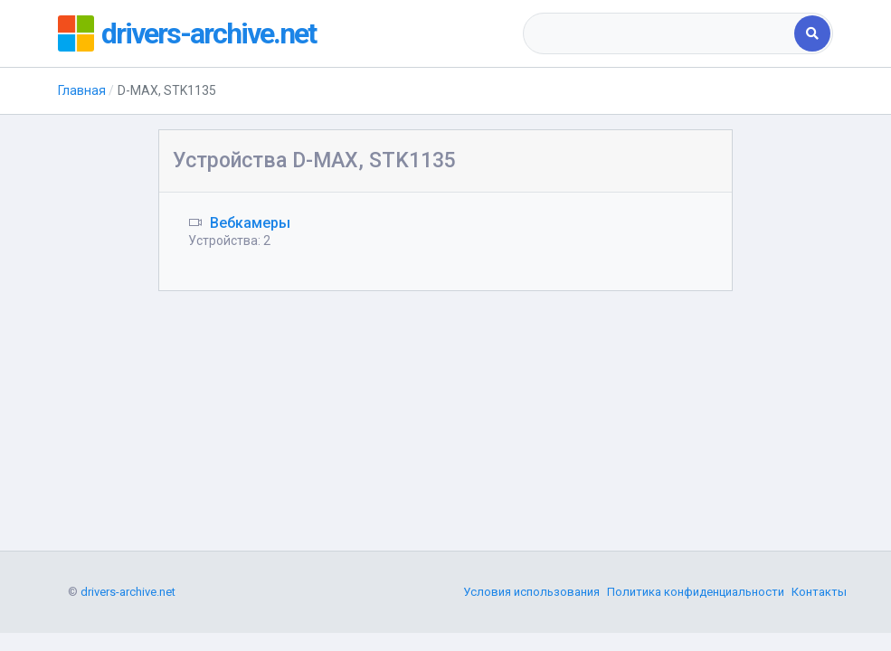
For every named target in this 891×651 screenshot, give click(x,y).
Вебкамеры (250, 222)
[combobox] (660, 33)
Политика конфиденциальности (695, 592)
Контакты (819, 592)
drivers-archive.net (208, 33)
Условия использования (531, 592)
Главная (82, 90)
